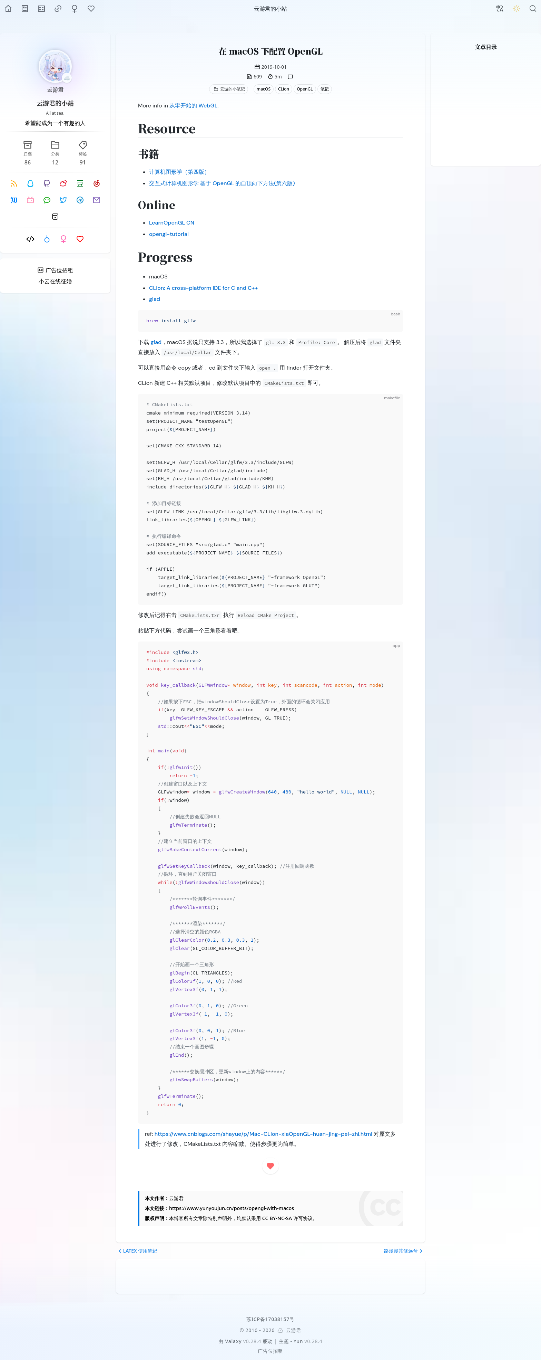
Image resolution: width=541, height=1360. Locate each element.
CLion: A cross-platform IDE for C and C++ (203, 288)
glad (154, 299)
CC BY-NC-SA (277, 1218)
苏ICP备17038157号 (270, 1319)
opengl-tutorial (169, 234)
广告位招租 (270, 1351)
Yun (298, 1341)
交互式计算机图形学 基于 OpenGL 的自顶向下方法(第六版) (222, 183)
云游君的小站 (55, 102)
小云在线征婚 (55, 281)
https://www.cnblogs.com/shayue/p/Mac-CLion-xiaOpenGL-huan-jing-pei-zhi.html (263, 1134)
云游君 (55, 90)
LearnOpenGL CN (171, 222)
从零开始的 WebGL (193, 105)
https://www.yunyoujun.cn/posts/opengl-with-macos (231, 1208)
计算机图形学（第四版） (179, 171)
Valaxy (233, 1341)
